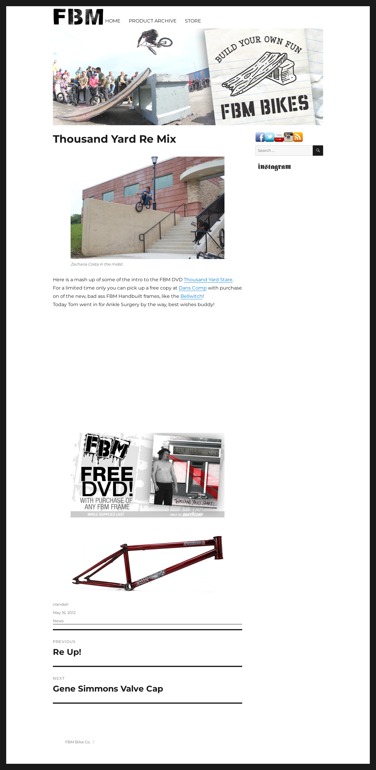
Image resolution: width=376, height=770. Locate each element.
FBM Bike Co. (78, 742)
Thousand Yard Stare (208, 279)
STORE (193, 21)
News (58, 620)
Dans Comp (193, 288)
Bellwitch (191, 296)
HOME (113, 21)
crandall (61, 604)
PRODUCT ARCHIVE (153, 21)
